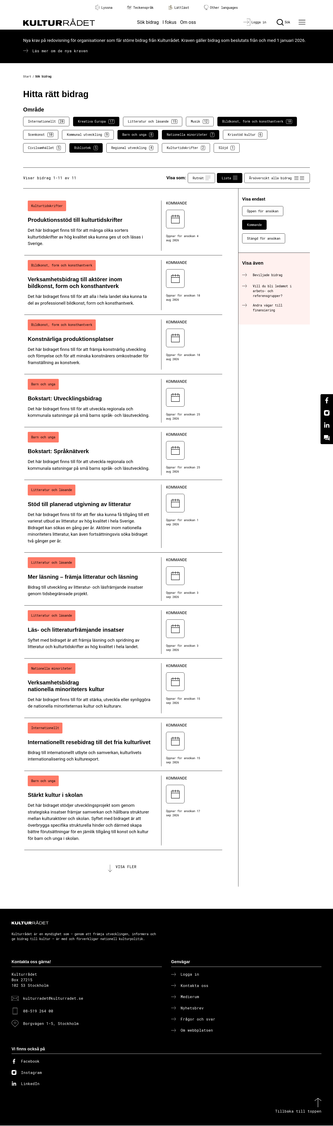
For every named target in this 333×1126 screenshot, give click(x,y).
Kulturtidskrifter (186, 147)
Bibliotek (86, 147)
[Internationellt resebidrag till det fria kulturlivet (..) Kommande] (123, 744)
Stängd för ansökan (263, 238)
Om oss (188, 22)
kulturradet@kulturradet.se (53, 998)
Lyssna (103, 7)
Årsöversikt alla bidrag (277, 178)
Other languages (221, 7)
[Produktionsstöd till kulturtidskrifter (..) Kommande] (123, 225)
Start (27, 76)
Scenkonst (40, 134)
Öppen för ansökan (262, 211)
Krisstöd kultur (245, 134)
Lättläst (178, 7)
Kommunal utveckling (88, 134)
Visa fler (126, 866)
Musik (200, 121)
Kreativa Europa (96, 121)
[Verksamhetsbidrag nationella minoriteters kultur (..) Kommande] (123, 688)
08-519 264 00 (38, 1011)
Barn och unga (137, 134)
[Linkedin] (327, 425)
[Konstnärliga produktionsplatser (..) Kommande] (123, 344)
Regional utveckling (132, 147)
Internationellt (46, 121)
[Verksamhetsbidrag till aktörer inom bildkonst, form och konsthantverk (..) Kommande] (123, 285)
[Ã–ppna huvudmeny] (302, 22)
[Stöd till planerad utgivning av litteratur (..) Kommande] (123, 516)
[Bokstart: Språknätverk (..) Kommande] (123, 453)
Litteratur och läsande (152, 121)
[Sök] (283, 22)
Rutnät (201, 178)
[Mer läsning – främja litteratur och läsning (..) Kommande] (123, 579)
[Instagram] (327, 413)
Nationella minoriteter (190, 134)
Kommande (254, 225)
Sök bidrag (148, 22)
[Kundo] (327, 438)
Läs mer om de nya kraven (60, 50)
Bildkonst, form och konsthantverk (257, 121)
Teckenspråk (140, 7)
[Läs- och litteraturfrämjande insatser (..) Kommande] (123, 632)
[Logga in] (255, 22)
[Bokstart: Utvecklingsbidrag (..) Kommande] (123, 400)
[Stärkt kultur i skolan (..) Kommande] (123, 810)
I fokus (169, 22)
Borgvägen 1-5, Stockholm (51, 1023)
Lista (229, 178)
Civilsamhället (44, 147)
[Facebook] (327, 400)
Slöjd (227, 147)
